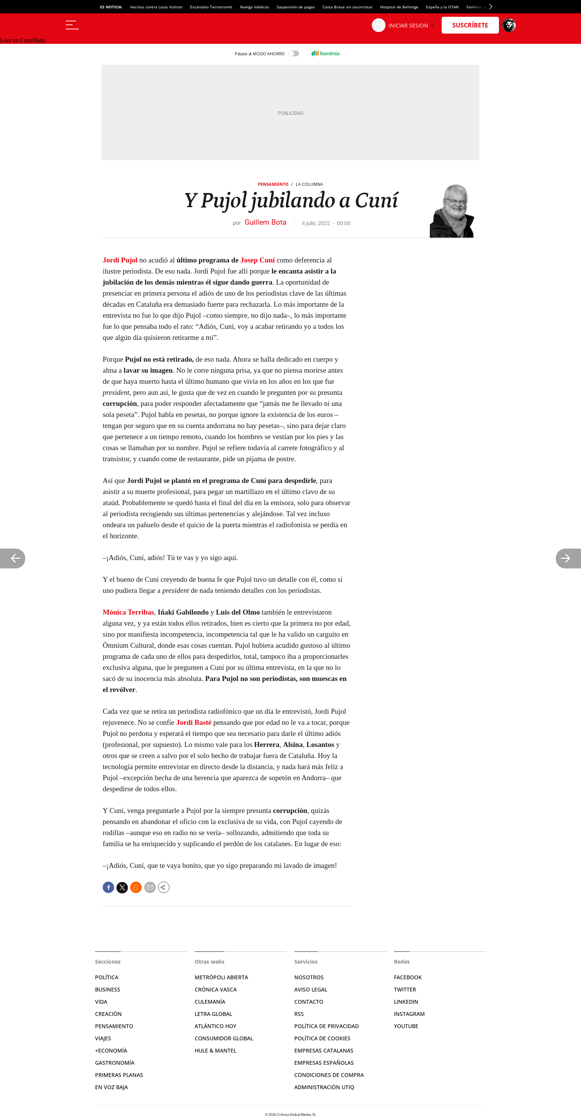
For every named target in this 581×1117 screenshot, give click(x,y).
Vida (101, 1001)
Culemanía (210, 1001)
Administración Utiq (324, 1087)
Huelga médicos (254, 7)
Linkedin (406, 1001)
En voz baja (111, 1087)
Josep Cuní (257, 260)
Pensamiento (273, 184)
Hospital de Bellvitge (399, 7)
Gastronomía (114, 1062)
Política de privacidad (326, 1026)
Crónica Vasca (216, 989)
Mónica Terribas (128, 612)
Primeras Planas (119, 1074)
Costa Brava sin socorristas (348, 7)
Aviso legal (310, 989)
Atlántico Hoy (215, 1026)
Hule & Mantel (215, 1050)
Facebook (408, 977)
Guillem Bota (265, 222)
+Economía (111, 1050)
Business (107, 989)
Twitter (405, 989)
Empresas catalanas (323, 1050)
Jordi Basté (193, 722)
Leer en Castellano (23, 40)
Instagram (409, 1013)
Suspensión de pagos (296, 7)
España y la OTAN (442, 7)
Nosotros (309, 977)
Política (106, 977)
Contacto (308, 1001)
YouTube (406, 1026)
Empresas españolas (324, 1062)
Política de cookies (322, 1038)
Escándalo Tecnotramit (211, 7)
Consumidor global (224, 1038)
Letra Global (213, 1013)
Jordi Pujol (120, 260)
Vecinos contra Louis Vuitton (156, 7)
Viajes (103, 1038)
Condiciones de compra (329, 1074)
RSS (299, 1013)
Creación (108, 1013)
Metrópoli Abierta (221, 977)
